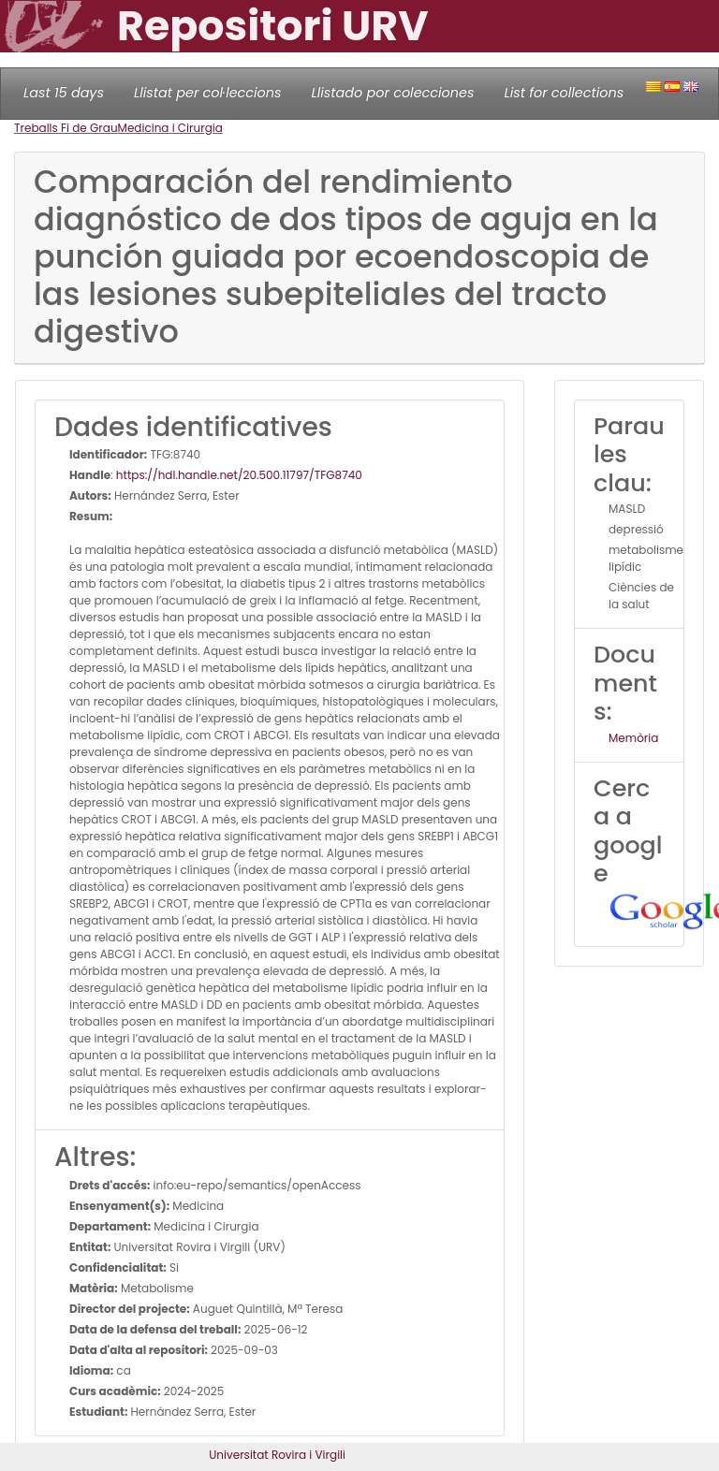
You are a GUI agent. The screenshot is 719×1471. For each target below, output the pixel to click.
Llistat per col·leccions (208, 92)
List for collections (564, 92)
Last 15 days (63, 92)
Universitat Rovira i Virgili (277, 1455)
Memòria (633, 738)
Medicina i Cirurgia (170, 128)
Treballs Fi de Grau (66, 128)
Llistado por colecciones (393, 92)
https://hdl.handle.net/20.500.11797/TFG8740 (239, 475)
